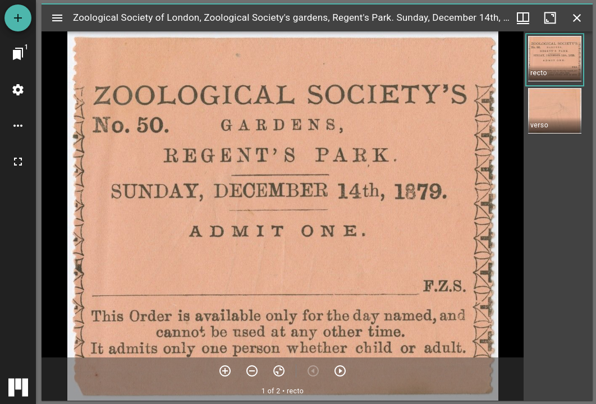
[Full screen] (17, 161)
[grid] (558, 216)
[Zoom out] (252, 370)
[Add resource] (17, 17)
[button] (554, 60)
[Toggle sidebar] (57, 17)
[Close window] (576, 17)
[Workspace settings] (17, 89)
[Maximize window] (550, 17)
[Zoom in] (225, 370)
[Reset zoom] (278, 370)
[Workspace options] (17, 125)
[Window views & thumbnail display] (523, 17)
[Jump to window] (17, 53)
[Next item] (340, 370)
